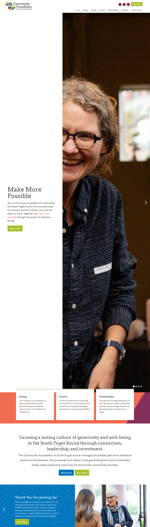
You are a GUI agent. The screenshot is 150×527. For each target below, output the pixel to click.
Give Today (136, 4)
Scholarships (113, 10)
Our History (82, 472)
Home (77, 10)
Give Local (136, 10)
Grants (102, 10)
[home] (18, 6)
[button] (86, 10)
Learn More (22, 522)
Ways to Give (15, 228)
